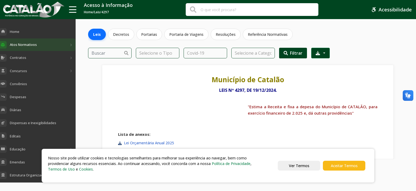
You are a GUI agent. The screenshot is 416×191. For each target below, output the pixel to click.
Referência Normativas (268, 34)
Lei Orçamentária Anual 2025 (149, 142)
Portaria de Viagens (187, 34)
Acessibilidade (391, 9)
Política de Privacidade (231, 163)
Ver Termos (299, 165)
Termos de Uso (61, 169)
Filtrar (293, 53)
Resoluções (226, 34)
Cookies (86, 169)
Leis (97, 34)
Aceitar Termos (344, 165)
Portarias (149, 34)
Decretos (121, 34)
